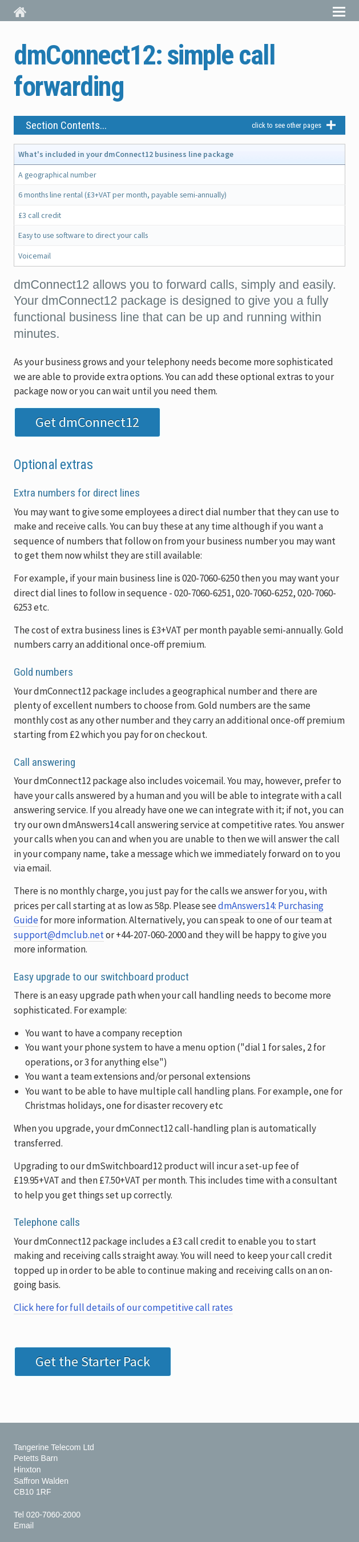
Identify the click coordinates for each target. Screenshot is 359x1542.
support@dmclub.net (59, 935)
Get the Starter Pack (92, 1361)
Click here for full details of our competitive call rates (123, 1307)
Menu (339, 11)
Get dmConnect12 (87, 422)
